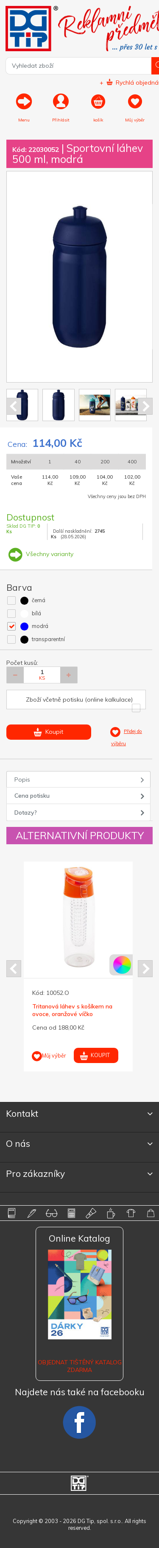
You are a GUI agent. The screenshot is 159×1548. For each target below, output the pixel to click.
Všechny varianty (39, 554)
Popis (22, 779)
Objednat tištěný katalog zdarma (80, 1366)
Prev (13, 406)
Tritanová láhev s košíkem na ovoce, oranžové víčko (72, 1010)
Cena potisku (32, 795)
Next (145, 406)
